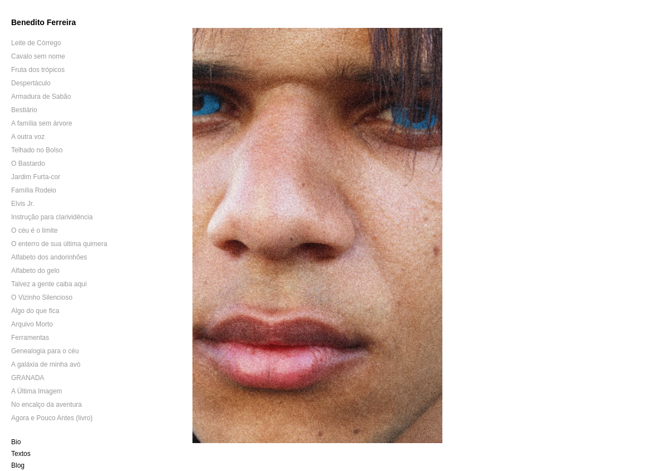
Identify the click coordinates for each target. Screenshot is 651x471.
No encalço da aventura (46, 404)
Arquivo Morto (32, 324)
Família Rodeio (33, 190)
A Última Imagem (36, 391)
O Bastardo (28, 163)
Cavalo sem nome (38, 56)
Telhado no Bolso (36, 150)
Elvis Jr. (22, 204)
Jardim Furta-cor (35, 177)
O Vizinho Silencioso (42, 297)
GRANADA (27, 378)
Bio (16, 442)
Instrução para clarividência (52, 217)
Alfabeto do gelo (35, 271)
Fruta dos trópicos (38, 70)
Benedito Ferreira (43, 22)
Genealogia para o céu (45, 351)
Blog (18, 465)
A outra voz (28, 137)
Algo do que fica (35, 311)
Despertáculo (31, 83)
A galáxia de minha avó (45, 364)
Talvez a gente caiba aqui (48, 284)
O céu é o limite (34, 230)
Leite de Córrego (36, 43)
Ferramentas (30, 338)
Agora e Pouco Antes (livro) (52, 418)
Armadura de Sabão (41, 96)
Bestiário (24, 110)
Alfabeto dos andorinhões (49, 257)
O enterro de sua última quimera (59, 244)
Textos (21, 454)
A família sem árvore (41, 123)
